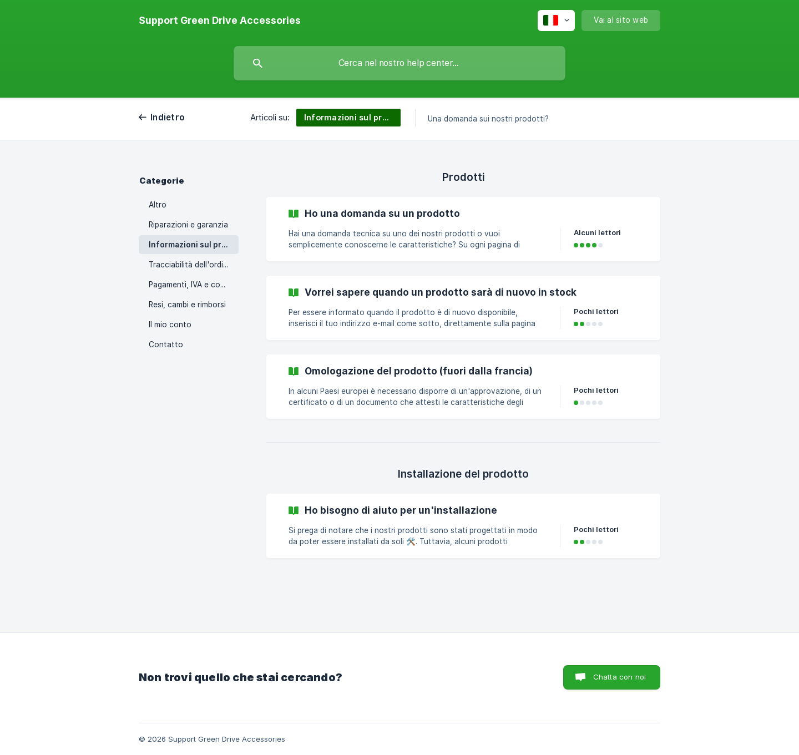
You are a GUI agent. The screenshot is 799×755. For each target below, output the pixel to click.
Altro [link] (157, 204)
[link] (463, 229)
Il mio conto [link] (170, 324)
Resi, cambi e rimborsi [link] (187, 304)
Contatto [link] (166, 344)
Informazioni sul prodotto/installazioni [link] (194, 244)
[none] (220, 20)
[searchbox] (399, 63)
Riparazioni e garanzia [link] (188, 224)
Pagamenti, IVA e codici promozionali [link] (194, 284)
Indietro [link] (167, 117)
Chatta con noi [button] (619, 676)
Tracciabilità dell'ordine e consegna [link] (194, 264)
